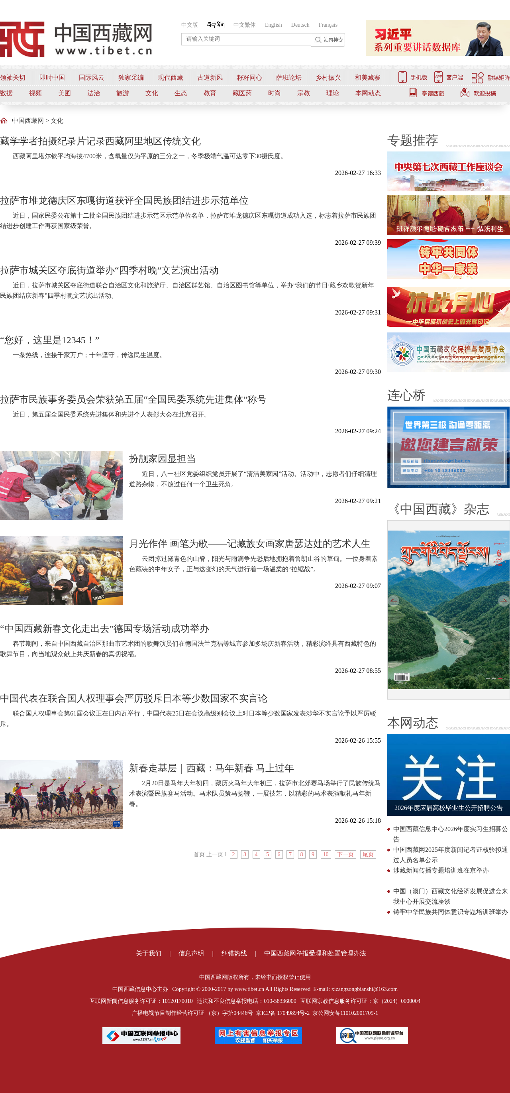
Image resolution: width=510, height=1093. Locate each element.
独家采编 (131, 77)
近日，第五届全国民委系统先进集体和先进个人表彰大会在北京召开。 (111, 414)
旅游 (122, 93)
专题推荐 (412, 140)
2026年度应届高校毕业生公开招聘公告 (448, 807)
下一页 (345, 854)
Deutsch (300, 25)
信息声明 (191, 953)
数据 (6, 93)
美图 (64, 93)
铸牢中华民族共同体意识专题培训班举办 (450, 911)
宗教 (303, 93)
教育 (210, 93)
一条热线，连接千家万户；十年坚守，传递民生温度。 (89, 355)
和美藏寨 (368, 77)
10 (326, 854)
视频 (35, 93)
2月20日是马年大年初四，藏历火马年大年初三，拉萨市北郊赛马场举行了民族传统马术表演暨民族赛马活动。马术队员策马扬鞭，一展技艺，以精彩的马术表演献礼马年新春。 (255, 793)
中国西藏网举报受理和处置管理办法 (315, 953)
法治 (93, 93)
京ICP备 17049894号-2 (283, 1013)
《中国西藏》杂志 (438, 509)
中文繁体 (244, 25)
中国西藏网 (28, 120)
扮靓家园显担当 (162, 459)
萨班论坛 (289, 77)
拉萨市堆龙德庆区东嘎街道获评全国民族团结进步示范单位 (124, 200)
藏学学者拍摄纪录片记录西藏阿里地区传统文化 (100, 141)
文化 (151, 93)
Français (328, 25)
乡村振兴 (328, 77)
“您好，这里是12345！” (49, 340)
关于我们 (148, 953)
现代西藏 (170, 77)
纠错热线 (234, 953)
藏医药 (242, 93)
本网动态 (368, 93)
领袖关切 (13, 77)
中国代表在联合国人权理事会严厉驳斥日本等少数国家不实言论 (134, 698)
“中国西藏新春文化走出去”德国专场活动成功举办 (104, 628)
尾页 (368, 854)
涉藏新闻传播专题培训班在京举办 (441, 870)
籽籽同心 (249, 77)
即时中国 (52, 77)
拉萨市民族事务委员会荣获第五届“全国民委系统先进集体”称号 (133, 399)
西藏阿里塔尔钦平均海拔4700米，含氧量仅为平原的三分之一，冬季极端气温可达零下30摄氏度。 (150, 156)
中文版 (189, 25)
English (273, 25)
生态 (181, 93)
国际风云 (91, 77)
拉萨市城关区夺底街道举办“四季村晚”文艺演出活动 (109, 270)
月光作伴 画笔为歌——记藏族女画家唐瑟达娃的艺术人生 (250, 544)
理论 (332, 93)
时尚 (274, 93)
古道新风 (210, 77)
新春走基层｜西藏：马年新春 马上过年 (211, 768)
